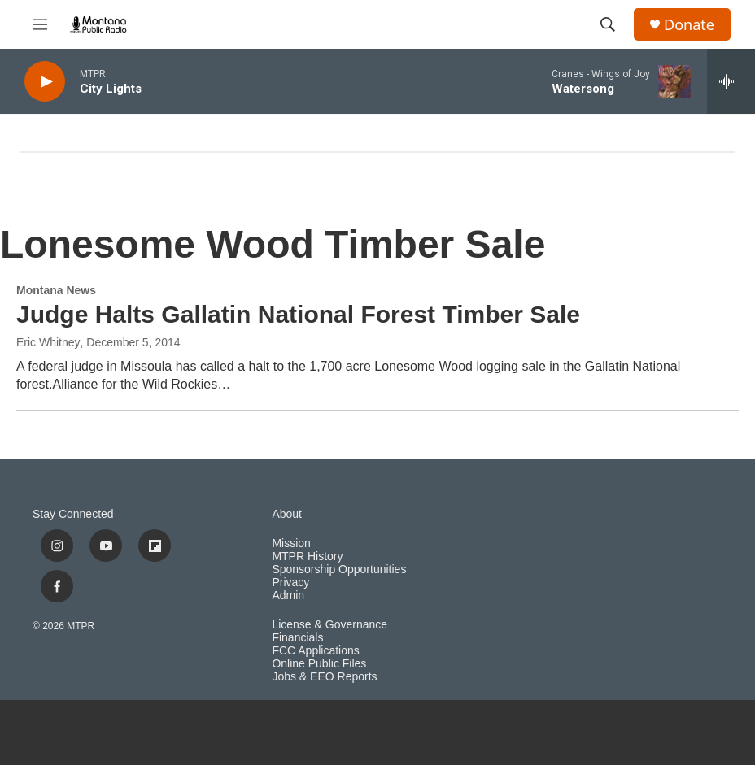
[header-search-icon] (607, 24)
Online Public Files (319, 664)
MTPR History (307, 556)
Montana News (56, 290)
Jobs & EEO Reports (324, 677)
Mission (291, 543)
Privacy (290, 582)
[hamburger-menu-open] (39, 24)
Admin (288, 595)
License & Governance (329, 625)
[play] (45, 81)
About (287, 514)
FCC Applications (315, 651)
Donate (689, 24)
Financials (297, 638)
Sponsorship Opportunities (339, 569)
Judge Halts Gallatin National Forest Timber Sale (298, 314)
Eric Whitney (48, 342)
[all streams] (731, 81)
